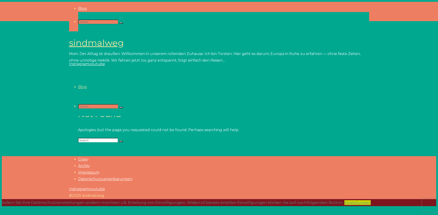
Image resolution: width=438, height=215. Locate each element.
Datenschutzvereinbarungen (105, 179)
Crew (83, 159)
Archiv (84, 166)
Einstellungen (357, 202)
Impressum (88, 172)
